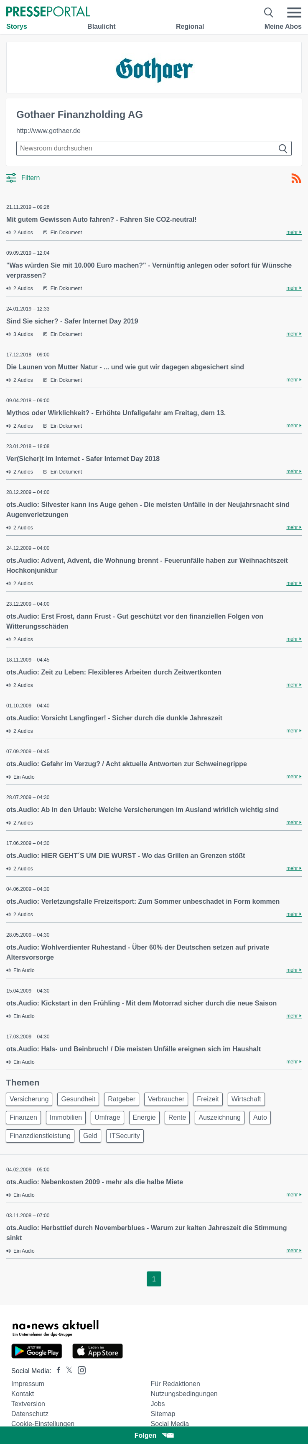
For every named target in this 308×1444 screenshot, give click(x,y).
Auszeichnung (220, 1117)
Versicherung (29, 1099)
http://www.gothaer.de (48, 130)
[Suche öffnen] (269, 12)
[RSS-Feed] (296, 178)
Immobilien (66, 1117)
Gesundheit (78, 1099)
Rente (177, 1117)
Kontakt (22, 1393)
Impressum (27, 1383)
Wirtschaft (246, 1099)
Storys (16, 26)
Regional (190, 26)
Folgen (154, 1435)
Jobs (158, 1403)
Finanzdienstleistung (40, 1135)
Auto (260, 1117)
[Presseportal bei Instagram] (79, 1369)
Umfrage (107, 1117)
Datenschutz (29, 1413)
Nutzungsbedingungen (184, 1393)
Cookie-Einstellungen (42, 1423)
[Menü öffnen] (294, 12)
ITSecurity (125, 1135)
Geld (90, 1135)
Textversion (28, 1403)
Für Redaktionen (175, 1383)
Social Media (170, 1423)
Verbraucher (166, 1099)
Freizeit (208, 1099)
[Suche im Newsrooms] (154, 148)
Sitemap (163, 1413)
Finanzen (23, 1117)
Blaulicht (101, 26)
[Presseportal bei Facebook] (56, 1370)
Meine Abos (283, 26)
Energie (144, 1117)
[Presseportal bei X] (67, 1370)
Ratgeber (121, 1099)
